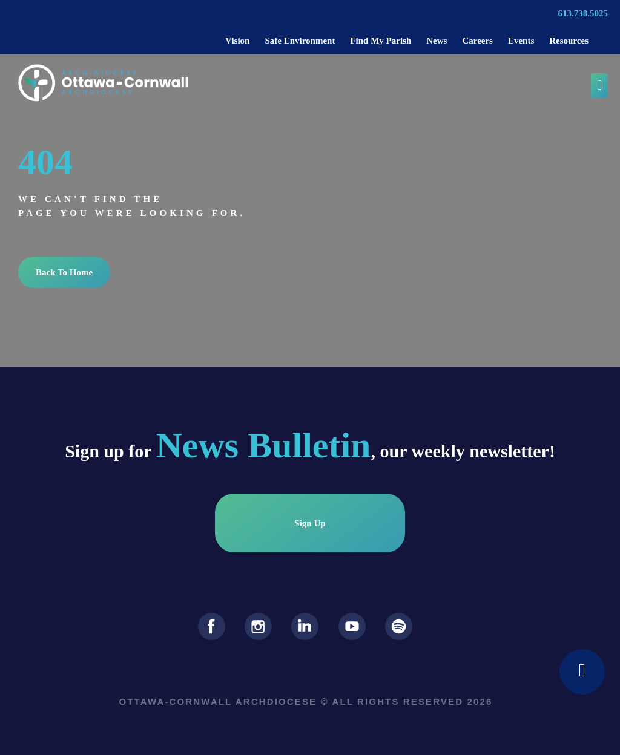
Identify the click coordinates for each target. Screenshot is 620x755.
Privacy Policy (239, 739)
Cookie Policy (303, 739)
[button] (599, 85)
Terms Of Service (374, 739)
